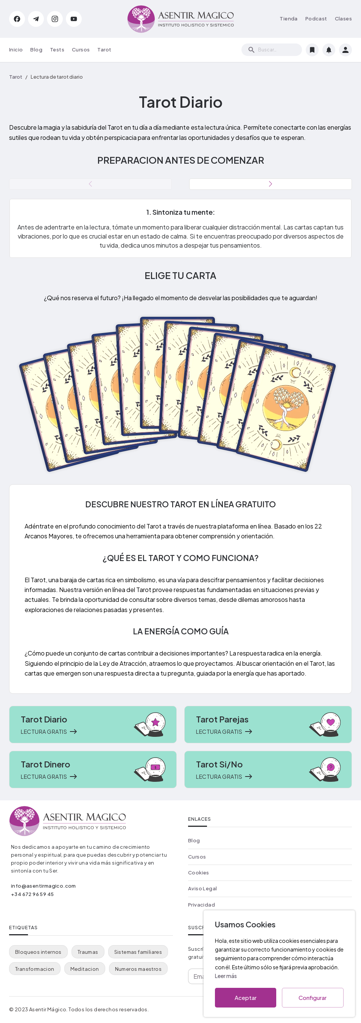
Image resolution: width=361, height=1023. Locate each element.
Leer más (226, 975)
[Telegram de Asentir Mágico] (36, 19)
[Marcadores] (312, 49)
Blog (36, 49)
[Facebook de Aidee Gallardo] (17, 19)
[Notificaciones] (328, 49)
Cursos (81, 49)
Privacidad (201, 905)
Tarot (104, 49)
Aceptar (245, 998)
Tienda (288, 19)
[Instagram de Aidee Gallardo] (55, 19)
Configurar (312, 997)
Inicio (16, 49)
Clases (343, 19)
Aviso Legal (202, 888)
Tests (57, 49)
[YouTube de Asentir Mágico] (74, 19)
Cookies (198, 873)
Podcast (316, 19)
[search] (271, 49)
